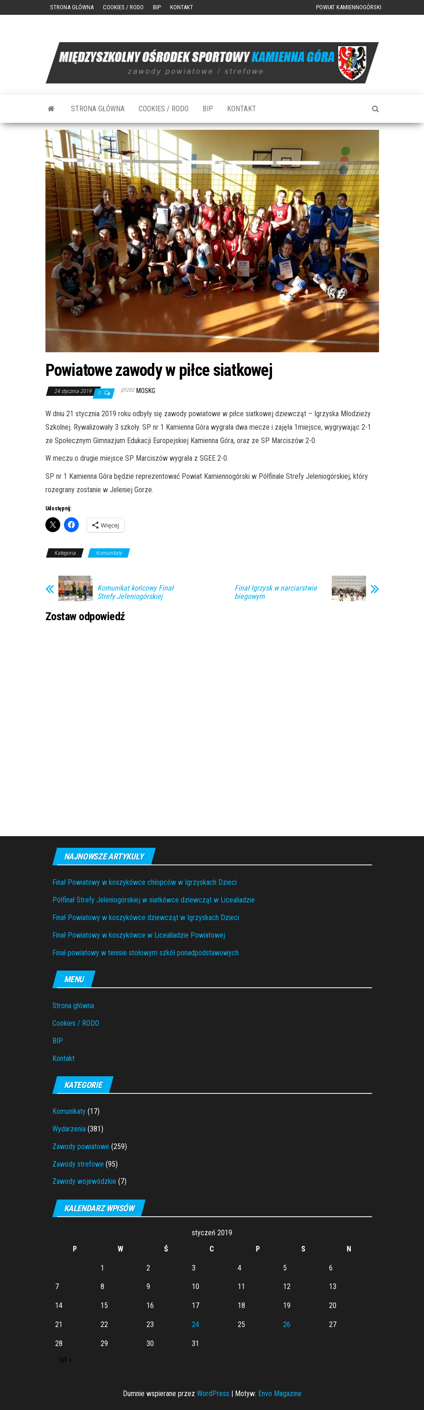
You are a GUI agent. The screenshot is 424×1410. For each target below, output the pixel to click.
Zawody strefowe (78, 1164)
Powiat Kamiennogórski (348, 7)
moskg (145, 390)
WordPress (213, 1393)
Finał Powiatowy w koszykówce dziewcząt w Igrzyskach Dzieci (145, 917)
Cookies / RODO (123, 7)
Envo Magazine (280, 1393)
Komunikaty (109, 553)
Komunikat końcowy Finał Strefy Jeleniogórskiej (135, 592)
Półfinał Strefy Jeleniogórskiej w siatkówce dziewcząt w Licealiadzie (153, 900)
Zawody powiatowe (80, 1146)
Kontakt (181, 7)
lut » (66, 1359)
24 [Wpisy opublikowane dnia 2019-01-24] (195, 1324)
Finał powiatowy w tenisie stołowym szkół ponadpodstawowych (145, 952)
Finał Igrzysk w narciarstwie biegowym (275, 592)
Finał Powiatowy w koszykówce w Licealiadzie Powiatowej (138, 935)
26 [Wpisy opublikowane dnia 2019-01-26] (287, 1324)
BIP (157, 7)
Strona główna (72, 7)
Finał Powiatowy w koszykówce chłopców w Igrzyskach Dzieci (144, 882)
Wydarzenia (69, 1128)
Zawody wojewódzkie (84, 1181)
